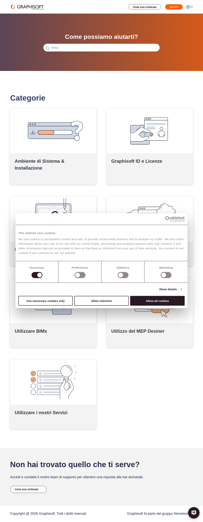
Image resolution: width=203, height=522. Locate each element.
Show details (168, 289)
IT (189, 7)
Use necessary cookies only (45, 300)
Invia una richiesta (144, 7)
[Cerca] (101, 47)
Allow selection (101, 300)
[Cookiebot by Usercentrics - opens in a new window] (168, 219)
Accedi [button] (174, 7)
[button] (194, 513)
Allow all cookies (157, 300)
